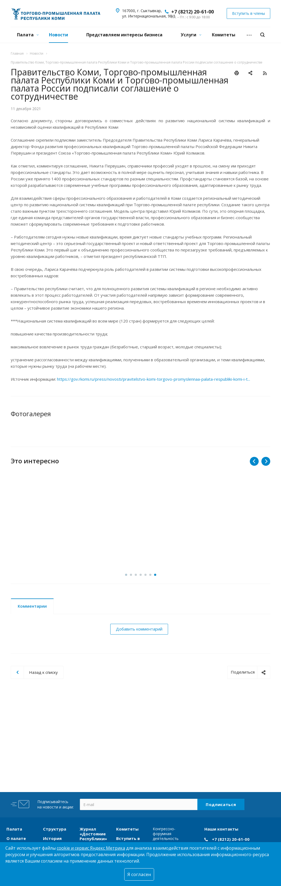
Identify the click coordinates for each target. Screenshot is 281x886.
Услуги (191, 35)
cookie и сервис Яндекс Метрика (91, 848)
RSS (264, 73)
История (52, 838)
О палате (16, 838)
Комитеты (223, 35)
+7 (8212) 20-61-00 (192, 11)
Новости (58, 35)
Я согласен (139, 874)
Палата (28, 35)
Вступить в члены (128, 841)
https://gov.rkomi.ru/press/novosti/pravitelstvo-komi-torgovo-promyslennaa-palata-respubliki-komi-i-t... (153, 379)
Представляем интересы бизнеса (124, 35)
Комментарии (32, 642)
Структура (54, 829)
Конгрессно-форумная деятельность (166, 833)
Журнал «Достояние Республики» (93, 833)
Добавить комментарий (139, 665)
